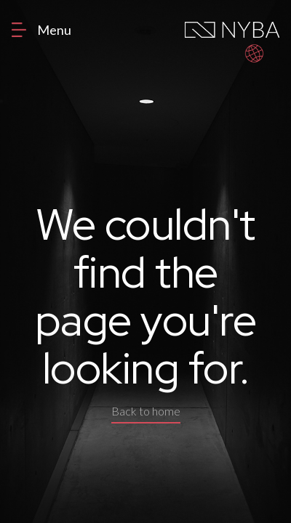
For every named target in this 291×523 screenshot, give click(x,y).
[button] (254, 53)
